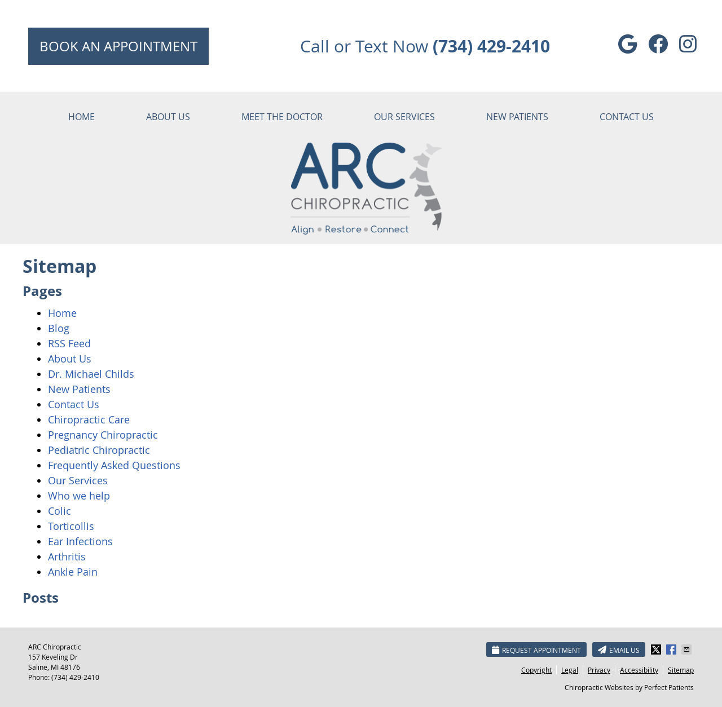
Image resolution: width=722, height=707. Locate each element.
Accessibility (639, 669)
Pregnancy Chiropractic (103, 434)
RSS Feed (69, 343)
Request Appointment (536, 650)
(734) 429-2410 (75, 677)
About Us (168, 117)
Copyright (536, 669)
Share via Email (687, 649)
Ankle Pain (73, 571)
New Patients (517, 117)
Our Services (404, 117)
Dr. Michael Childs (91, 374)
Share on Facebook (672, 649)
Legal (569, 669)
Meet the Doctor (282, 117)
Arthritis (67, 556)
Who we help (79, 495)
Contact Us (627, 117)
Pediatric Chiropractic (99, 450)
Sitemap (681, 669)
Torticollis (71, 526)
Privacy (599, 669)
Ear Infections (80, 541)
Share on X (657, 649)
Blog (58, 328)
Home (81, 117)
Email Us (619, 650)
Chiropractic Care (89, 419)
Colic (59, 511)
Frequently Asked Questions (114, 465)
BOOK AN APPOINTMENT (118, 46)
